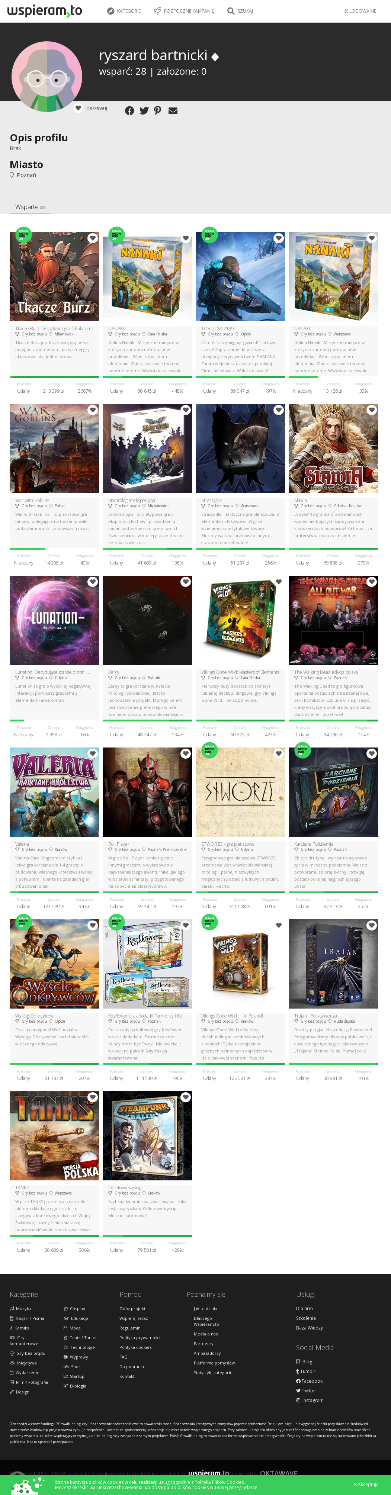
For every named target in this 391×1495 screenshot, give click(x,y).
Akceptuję (366, 1484)
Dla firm (304, 1309)
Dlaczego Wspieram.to (206, 1321)
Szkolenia (306, 1318)
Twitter (306, 1391)
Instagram (310, 1401)
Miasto (26, 164)
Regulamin (130, 1328)
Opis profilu (39, 137)
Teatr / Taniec (80, 1337)
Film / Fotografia (29, 1382)
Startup (74, 1376)
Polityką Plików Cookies (219, 1482)
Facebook (309, 1381)
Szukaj (240, 11)
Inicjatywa (23, 1363)
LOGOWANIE (360, 11)
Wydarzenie (24, 1372)
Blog (304, 1362)
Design (19, 1392)
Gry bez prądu (27, 1353)
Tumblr (305, 1372)
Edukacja (76, 1318)
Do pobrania (131, 1366)
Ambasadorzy (207, 1353)
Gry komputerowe (24, 1340)
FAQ (123, 1357)
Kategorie (124, 11)
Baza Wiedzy (309, 1328)
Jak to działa (205, 1308)
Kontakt (127, 1376)
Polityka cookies (135, 1347)
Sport (73, 1366)
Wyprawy (76, 1357)
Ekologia (75, 1386)
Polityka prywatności (139, 1337)
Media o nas (206, 1334)
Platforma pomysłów (214, 1363)
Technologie (79, 1347)
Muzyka (20, 1308)
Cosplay (74, 1308)
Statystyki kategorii (212, 1372)
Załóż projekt (132, 1308)
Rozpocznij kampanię (184, 11)
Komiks (19, 1328)
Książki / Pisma (27, 1318)
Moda (72, 1328)
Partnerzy (204, 1343)
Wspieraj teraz (133, 1318)
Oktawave (279, 1473)
